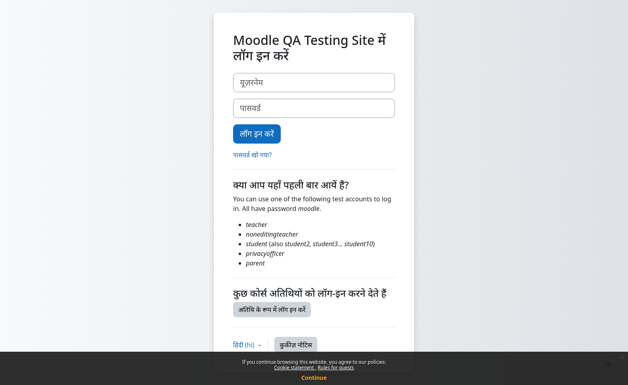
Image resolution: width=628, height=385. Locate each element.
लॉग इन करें (257, 133)
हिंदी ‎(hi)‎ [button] (244, 344)
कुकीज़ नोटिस (296, 344)
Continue (314, 377)
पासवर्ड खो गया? (252, 154)
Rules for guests (336, 367)
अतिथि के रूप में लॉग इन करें (272, 309)
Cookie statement (294, 367)
